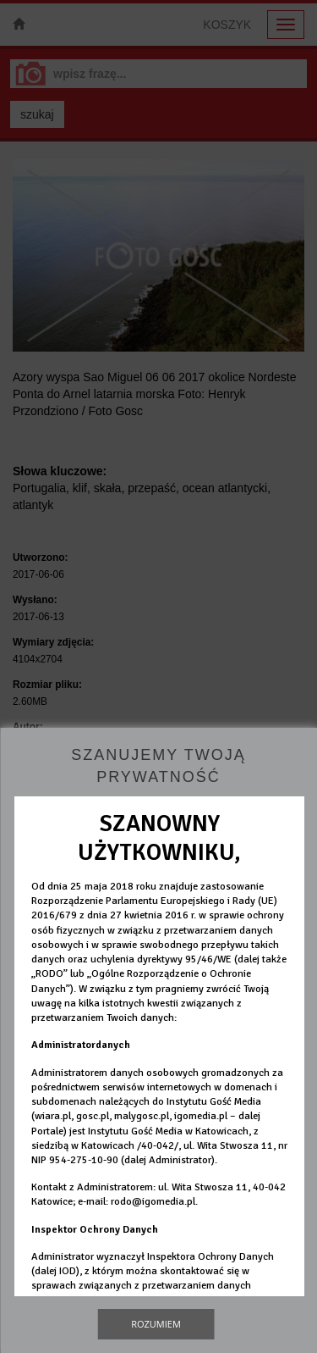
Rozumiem (156, 1323)
